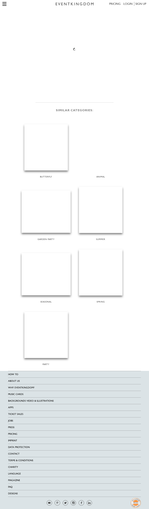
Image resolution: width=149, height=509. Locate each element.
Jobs (10, 420)
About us (14, 381)
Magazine (14, 480)
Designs (13, 493)
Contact (14, 453)
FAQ (10, 486)
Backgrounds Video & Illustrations (31, 400)
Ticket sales (15, 414)
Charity (13, 467)
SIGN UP (140, 4)
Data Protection (19, 447)
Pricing (115, 4)
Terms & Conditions (20, 460)
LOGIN (128, 4)
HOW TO (13, 374)
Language (14, 473)
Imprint (12, 440)
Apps (10, 407)
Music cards (15, 394)
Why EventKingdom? (21, 387)
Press (11, 427)
